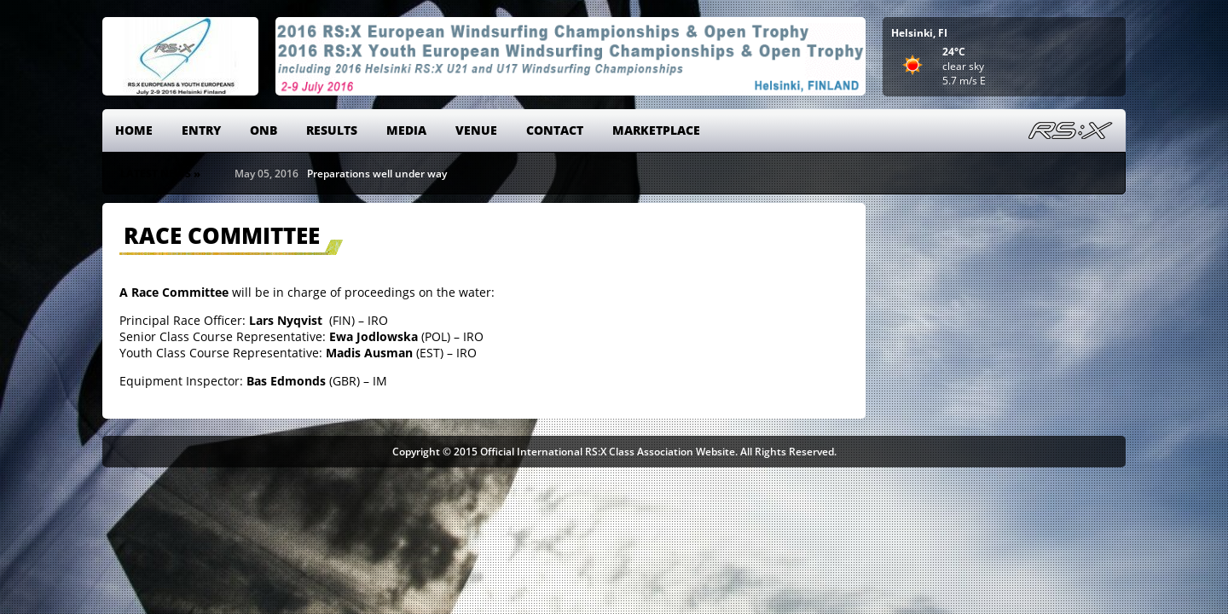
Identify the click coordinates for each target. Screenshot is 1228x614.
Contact (554, 130)
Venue (476, 130)
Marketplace (656, 130)
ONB (263, 130)
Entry (201, 130)
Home (134, 130)
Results (331, 130)
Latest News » (160, 173)
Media (406, 130)
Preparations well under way (377, 173)
